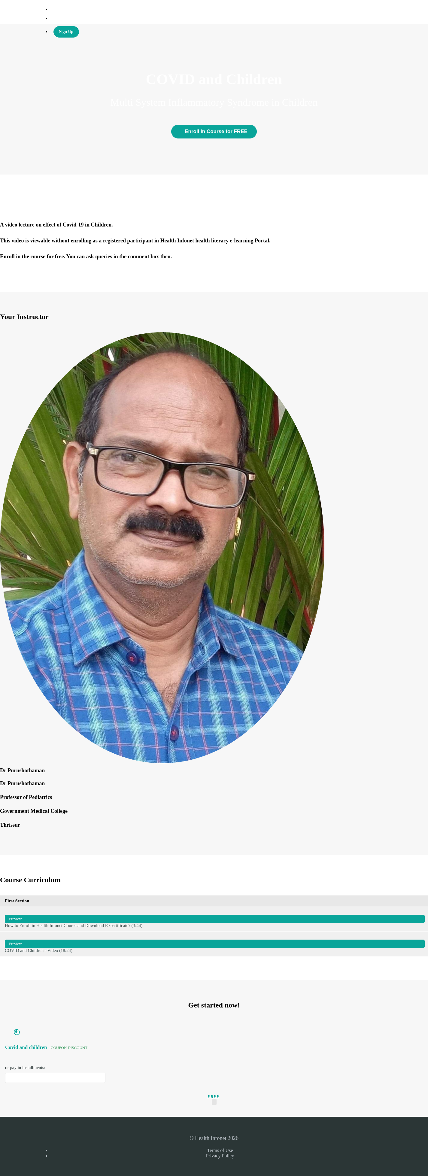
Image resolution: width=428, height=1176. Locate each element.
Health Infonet (64, 18)
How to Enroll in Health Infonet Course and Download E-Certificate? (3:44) (215, 919)
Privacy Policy (220, 1155)
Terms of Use (220, 1150)
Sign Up (66, 31)
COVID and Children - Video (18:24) (215, 944)
